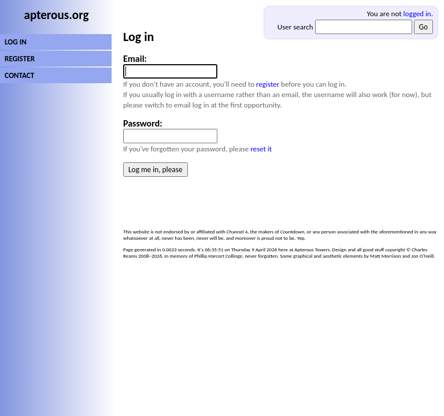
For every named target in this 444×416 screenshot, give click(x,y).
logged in (417, 13)
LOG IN (16, 42)
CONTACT (19, 75)
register (267, 84)
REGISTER (20, 59)
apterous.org (56, 15)
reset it (261, 148)
